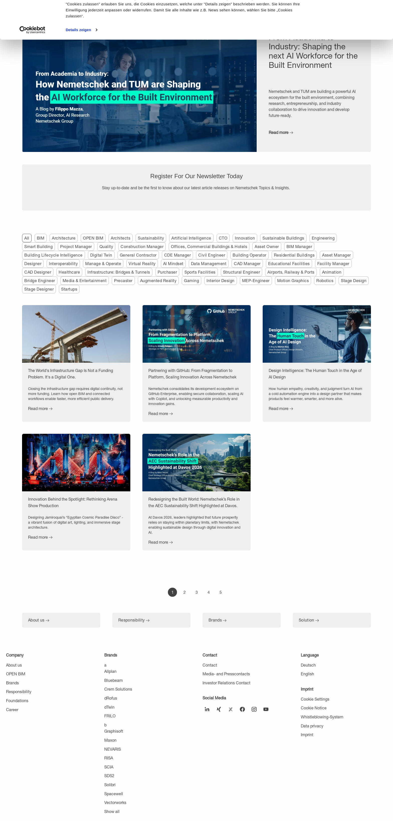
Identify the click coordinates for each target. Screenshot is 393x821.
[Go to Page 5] (220, 592)
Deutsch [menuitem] (308, 665)
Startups (69, 289)
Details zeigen (78, 68)
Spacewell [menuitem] (113, 793)
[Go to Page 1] (172, 592)
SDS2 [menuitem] (109, 775)
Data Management (209, 263)
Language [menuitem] (310, 655)
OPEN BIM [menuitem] (15, 673)
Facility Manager (333, 263)
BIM (41, 238)
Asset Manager (336, 255)
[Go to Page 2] (184, 592)
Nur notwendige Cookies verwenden (351, 29)
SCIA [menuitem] (108, 766)
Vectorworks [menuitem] (115, 802)
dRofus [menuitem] (110, 698)
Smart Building (38, 246)
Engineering (323, 238)
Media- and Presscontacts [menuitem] (226, 673)
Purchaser (167, 272)
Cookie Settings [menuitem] (315, 699)
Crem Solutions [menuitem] (118, 689)
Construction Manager (142, 246)
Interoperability (63, 263)
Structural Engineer (241, 272)
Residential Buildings (294, 255)
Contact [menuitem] (210, 655)
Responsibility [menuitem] (18, 691)
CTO (223, 238)
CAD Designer (37, 272)
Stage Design (353, 280)
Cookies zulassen (351, 12)
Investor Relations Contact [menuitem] (226, 682)
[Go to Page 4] (208, 592)
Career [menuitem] (12, 709)
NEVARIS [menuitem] (112, 749)
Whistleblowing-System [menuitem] (322, 716)
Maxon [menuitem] (110, 740)
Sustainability (151, 238)
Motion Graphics (293, 280)
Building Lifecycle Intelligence (53, 255)
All (26, 238)
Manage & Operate (103, 263)
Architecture (63, 238)
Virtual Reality (142, 263)
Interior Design (221, 280)
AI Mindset (173, 263)
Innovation (245, 238)
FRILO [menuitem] (110, 715)
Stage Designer (39, 289)
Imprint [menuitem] (307, 689)
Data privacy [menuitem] (312, 725)
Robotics (324, 280)
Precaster (123, 280)
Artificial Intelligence (191, 238)
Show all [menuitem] (112, 811)
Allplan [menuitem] (110, 671)
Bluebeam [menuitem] (113, 680)
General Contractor (138, 255)
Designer (32, 263)
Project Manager (76, 246)
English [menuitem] (307, 673)
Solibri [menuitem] (110, 784)
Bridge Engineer (39, 280)
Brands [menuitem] (12, 682)
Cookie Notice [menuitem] (314, 707)
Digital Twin (101, 255)
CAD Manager (247, 263)
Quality (106, 246)
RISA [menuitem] (108, 757)
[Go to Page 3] (196, 592)
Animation (332, 272)
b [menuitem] (105, 724)
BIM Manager (299, 246)
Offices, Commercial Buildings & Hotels (209, 246)
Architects (120, 238)
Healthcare (69, 272)
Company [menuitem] (15, 655)
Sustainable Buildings (283, 238)
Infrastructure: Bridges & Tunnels (118, 272)
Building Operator (249, 255)
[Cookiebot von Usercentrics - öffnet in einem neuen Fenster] (32, 68)
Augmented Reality (158, 280)
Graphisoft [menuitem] (113, 731)
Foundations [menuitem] (17, 700)
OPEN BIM (93, 238)
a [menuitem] (105, 665)
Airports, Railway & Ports (291, 272)
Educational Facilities (289, 263)
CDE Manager (177, 255)
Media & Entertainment (85, 280)
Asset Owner (267, 246)
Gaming (191, 280)
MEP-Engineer (256, 280)
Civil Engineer (211, 255)
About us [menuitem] (14, 665)
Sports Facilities (200, 272)
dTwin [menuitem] (109, 707)
